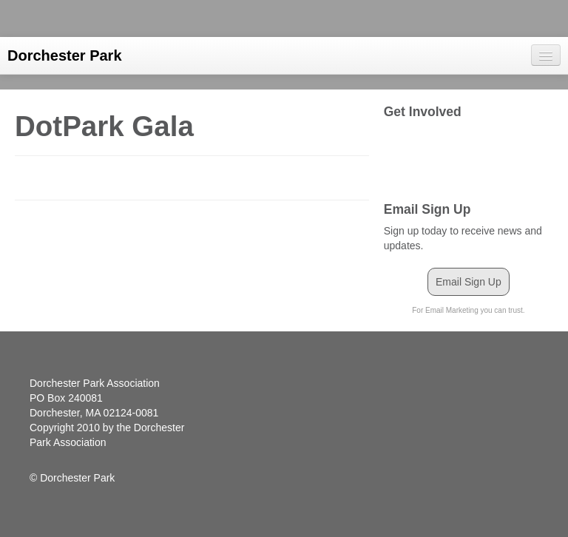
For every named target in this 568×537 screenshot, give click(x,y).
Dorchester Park (64, 55)
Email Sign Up (468, 282)
